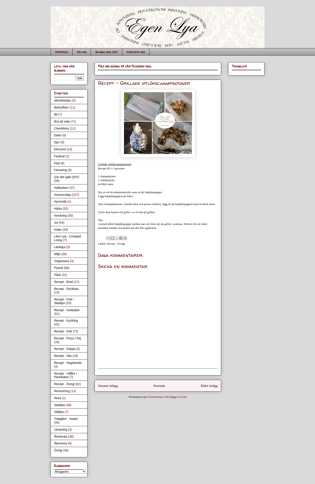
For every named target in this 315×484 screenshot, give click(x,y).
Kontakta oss (136, 52)
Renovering (62, 391)
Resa (57, 398)
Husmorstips (62, 194)
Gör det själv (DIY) (66, 177)
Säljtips (59, 412)
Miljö (57, 254)
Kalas (58, 229)
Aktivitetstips (62, 100)
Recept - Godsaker (67, 310)
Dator (57, 135)
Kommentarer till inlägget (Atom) (167, 396)
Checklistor (61, 128)
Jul (56, 222)
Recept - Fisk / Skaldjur (64, 301)
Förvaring (60, 170)
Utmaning (60, 429)
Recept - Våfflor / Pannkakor (65, 375)
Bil (56, 114)
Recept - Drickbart (66, 289)
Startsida (61, 52)
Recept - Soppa (64, 349)
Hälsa (58, 208)
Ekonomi (60, 149)
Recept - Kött (63, 331)
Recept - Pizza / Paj (67, 338)
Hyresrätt (60, 201)
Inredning (60, 215)
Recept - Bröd (63, 282)
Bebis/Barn (61, 107)
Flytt (57, 163)
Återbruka (60, 436)
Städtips (59, 405)
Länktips (59, 247)
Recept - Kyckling (66, 320)
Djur (57, 142)
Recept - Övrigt (116, 243)
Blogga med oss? (106, 52)
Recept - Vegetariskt (68, 363)
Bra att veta (62, 121)
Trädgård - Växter (66, 419)
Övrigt (58, 450)
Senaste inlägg (108, 386)
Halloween (61, 187)
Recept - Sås (63, 356)
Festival (59, 156)
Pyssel (58, 268)
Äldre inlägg (209, 386)
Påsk (57, 275)
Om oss (82, 52)
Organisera (61, 261)
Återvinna (60, 443)
